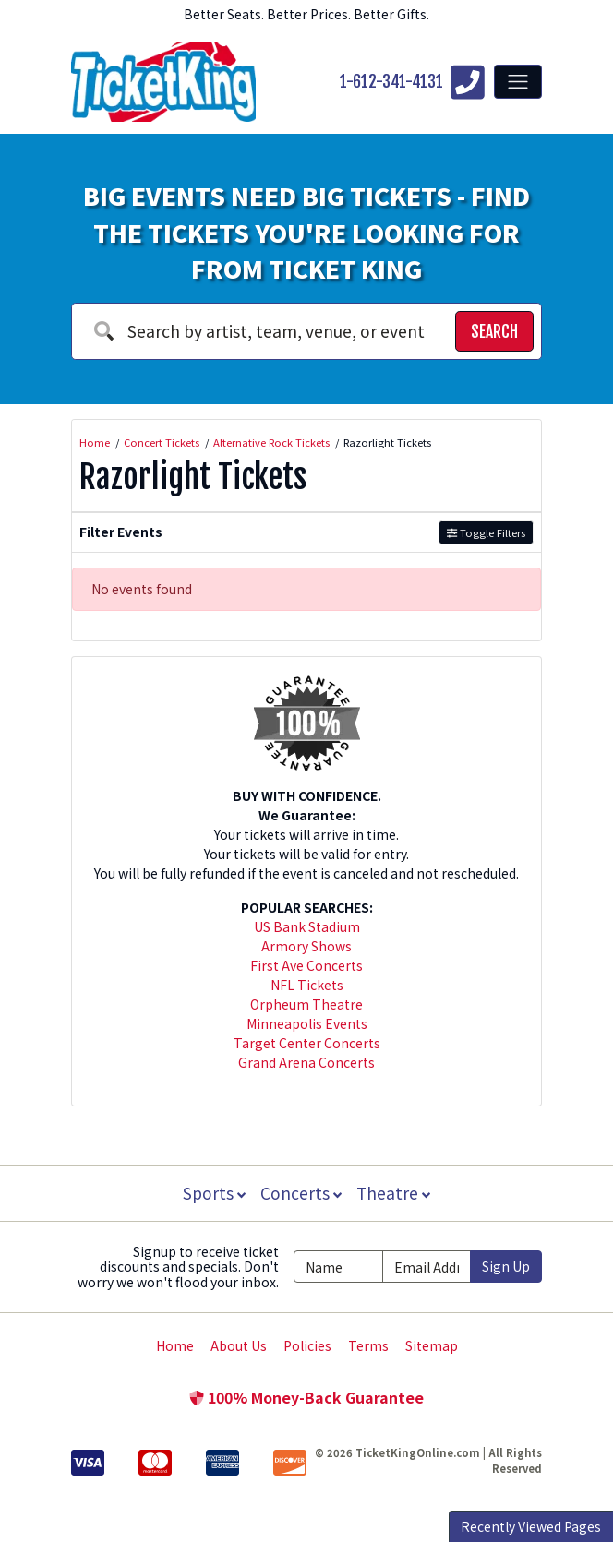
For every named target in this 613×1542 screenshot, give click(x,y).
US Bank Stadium (307, 926)
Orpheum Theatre (306, 1004)
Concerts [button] (301, 1192)
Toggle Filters (486, 532)
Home (175, 1345)
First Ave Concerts (306, 965)
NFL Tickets (306, 984)
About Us (238, 1345)
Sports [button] (212, 1192)
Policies (307, 1345)
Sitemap (431, 1345)
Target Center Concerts (307, 1043)
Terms (368, 1345)
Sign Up (506, 1266)
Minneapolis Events (306, 1023)
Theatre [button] (395, 1192)
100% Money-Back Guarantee (306, 1397)
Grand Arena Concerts (306, 1062)
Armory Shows (306, 946)
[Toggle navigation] (518, 81)
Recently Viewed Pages (531, 1526)
